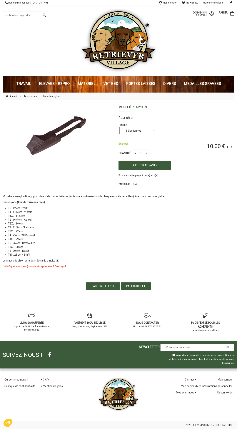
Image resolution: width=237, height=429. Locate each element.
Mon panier (187, 386)
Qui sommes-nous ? (214, 2)
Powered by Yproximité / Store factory (209, 425)
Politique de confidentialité (19, 386)
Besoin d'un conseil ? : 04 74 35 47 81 (26, 2)
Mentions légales (53, 386)
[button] (7, 422)
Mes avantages (185, 392)
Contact (189, 379)
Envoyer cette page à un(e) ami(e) (138, 175)
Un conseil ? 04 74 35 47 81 (147, 320)
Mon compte (167, 2)
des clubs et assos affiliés (205, 322)
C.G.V (46, 379)
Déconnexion (225, 392)
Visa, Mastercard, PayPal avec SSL (89, 320)
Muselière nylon (132, 107)
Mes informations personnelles (214, 386)
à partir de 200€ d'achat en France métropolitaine (31, 322)
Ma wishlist (190, 2)
